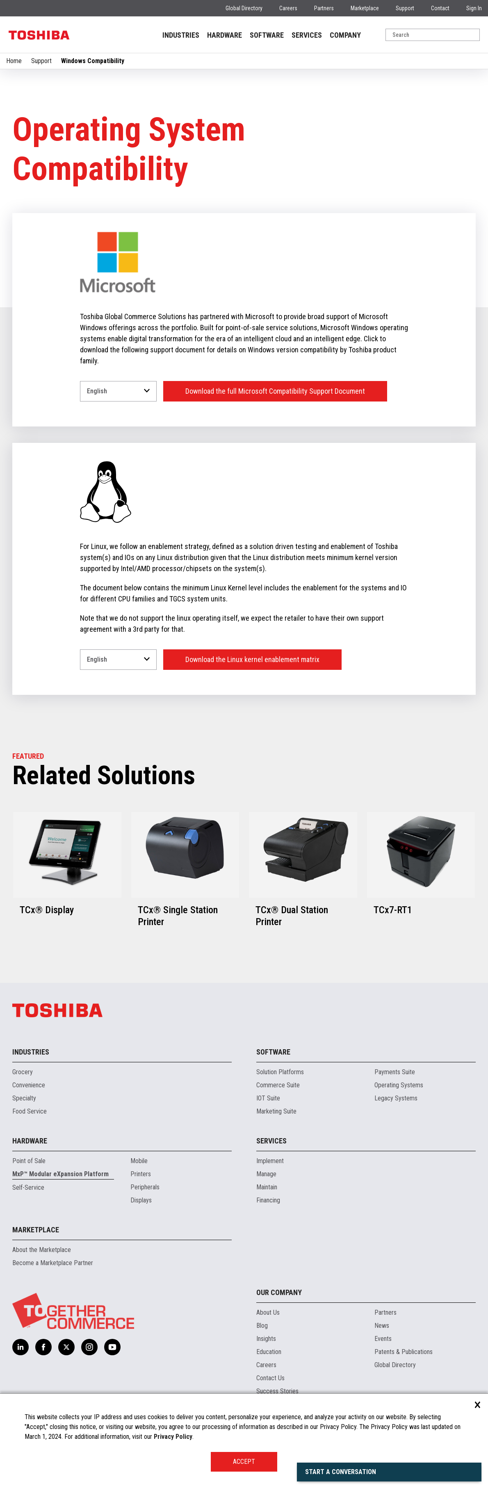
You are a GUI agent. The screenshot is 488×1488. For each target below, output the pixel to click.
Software (273, 1052)
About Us (268, 1312)
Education (268, 1352)
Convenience (28, 1085)
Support (405, 8)
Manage (266, 1174)
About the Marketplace (41, 1250)
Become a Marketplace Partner (52, 1263)
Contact (440, 8)
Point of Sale (29, 1161)
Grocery (22, 1072)
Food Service (29, 1111)
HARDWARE (224, 35)
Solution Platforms (280, 1072)
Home (14, 61)
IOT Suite (268, 1098)
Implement (270, 1161)
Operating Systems (398, 1085)
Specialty (24, 1098)
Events (383, 1339)
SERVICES (307, 35)
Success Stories (277, 1391)
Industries (30, 1052)
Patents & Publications (403, 1352)
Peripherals (145, 1187)
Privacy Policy (173, 1436)
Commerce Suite (278, 1085)
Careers (288, 8)
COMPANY (345, 35)
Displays (141, 1200)
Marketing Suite (276, 1111)
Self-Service (28, 1187)
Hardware (29, 1140)
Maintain (266, 1187)
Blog (262, 1325)
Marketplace (365, 8)
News (381, 1325)
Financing (268, 1200)
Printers (140, 1174)
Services (271, 1140)
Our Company (279, 1292)
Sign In (474, 8)
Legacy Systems (395, 1098)
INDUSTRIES (180, 35)
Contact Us (270, 1378)
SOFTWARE (267, 35)
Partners (324, 8)
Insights (266, 1339)
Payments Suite (394, 1072)
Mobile (139, 1161)
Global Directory (244, 8)
